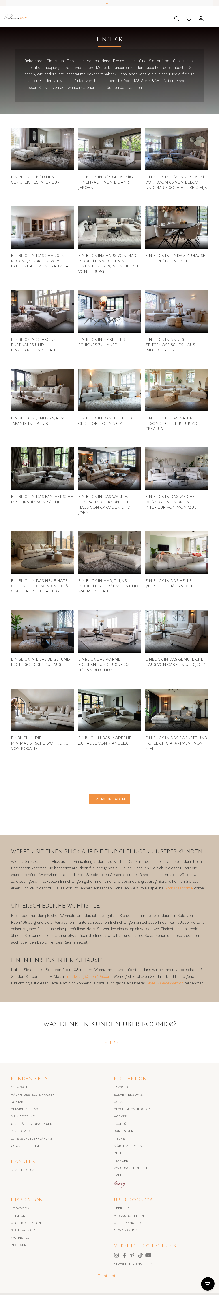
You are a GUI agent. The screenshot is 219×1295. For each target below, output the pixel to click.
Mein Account (22, 1116)
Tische (119, 1138)
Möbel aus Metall (130, 1145)
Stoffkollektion (26, 1223)
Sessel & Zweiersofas (133, 1109)
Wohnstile (20, 1237)
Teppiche (121, 1160)
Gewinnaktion (126, 1230)
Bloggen (18, 1245)
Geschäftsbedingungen (31, 1124)
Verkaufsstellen (129, 1215)
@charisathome (179, 888)
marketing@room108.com (89, 976)
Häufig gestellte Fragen (32, 1094)
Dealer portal (23, 1170)
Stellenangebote (129, 1223)
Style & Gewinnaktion (164, 983)
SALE (118, 1175)
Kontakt (18, 1102)
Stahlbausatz (23, 1230)
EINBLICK (18, 1215)
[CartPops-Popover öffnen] (208, 1284)
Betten (120, 1153)
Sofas (119, 1102)
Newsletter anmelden (133, 1264)
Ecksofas (122, 1087)
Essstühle (123, 1124)
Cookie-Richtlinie (26, 1145)
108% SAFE (19, 1087)
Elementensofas (128, 1094)
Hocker (120, 1116)
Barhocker (123, 1131)
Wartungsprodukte (131, 1168)
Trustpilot (109, 1041)
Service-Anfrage (25, 1109)
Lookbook (20, 1208)
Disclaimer (20, 1131)
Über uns (122, 1208)
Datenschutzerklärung (31, 1138)
